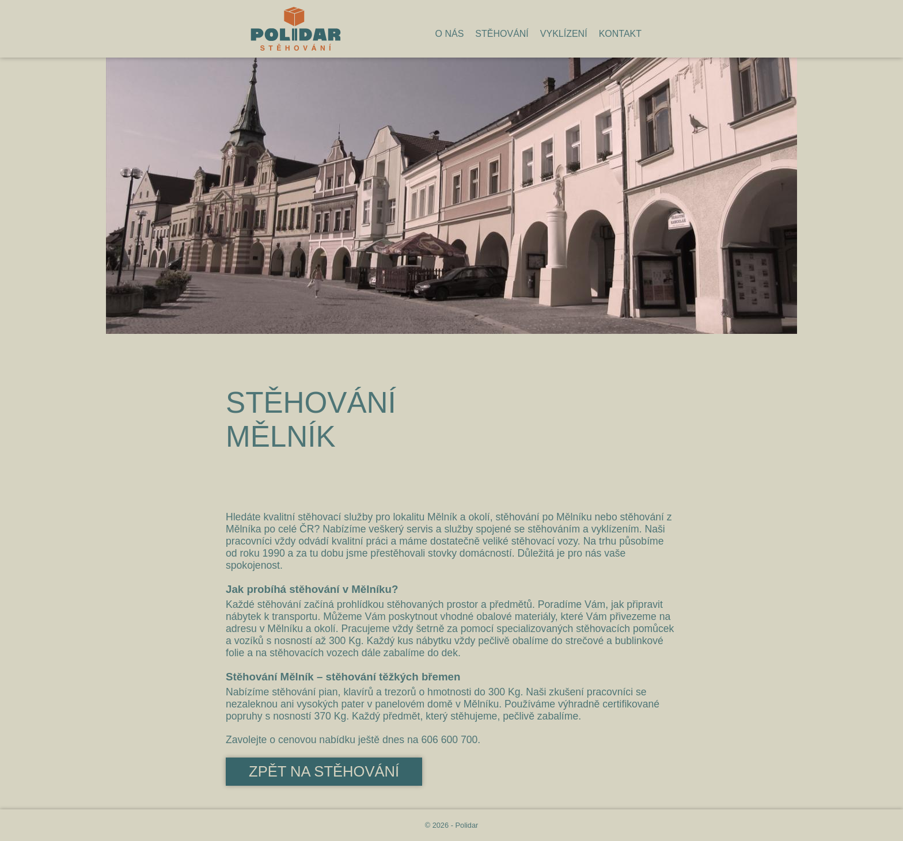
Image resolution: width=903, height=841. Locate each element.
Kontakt (620, 34)
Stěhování (501, 34)
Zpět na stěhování (324, 771)
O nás (449, 34)
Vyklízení (563, 34)
